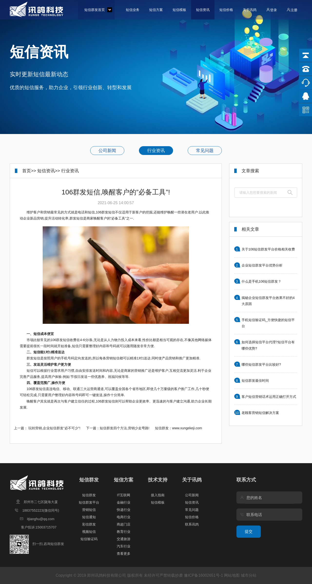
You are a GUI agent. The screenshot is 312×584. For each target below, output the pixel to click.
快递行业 (123, 510)
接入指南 (158, 495)
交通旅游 (123, 539)
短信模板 (179, 10)
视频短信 (89, 532)
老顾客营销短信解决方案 (260, 413)
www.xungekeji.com (187, 428)
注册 (292, 10)
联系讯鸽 (192, 524)
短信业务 (132, 10)
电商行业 (123, 517)
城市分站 (248, 575)
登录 (271, 10)
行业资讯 (156, 150)
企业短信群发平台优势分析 (262, 265)
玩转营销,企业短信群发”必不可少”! (54, 428)
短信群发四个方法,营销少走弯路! (124, 428)
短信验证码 (89, 539)
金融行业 (123, 502)
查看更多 (123, 553)
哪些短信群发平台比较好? (261, 364)
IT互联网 (123, 495)
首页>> (29, 170)
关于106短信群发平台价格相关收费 (268, 249)
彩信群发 (89, 524)
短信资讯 (203, 10)
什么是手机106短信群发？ (261, 281)
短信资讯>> (48, 170)
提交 (249, 531)
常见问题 (205, 150)
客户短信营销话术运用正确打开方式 (269, 397)
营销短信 (89, 510)
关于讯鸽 (249, 10)
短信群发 (89, 479)
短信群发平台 (89, 502)
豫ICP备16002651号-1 (203, 575)
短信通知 (89, 517)
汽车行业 (123, 546)
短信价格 (226, 10)
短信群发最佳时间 (255, 381)
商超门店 (123, 524)
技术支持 (157, 479)
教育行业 (123, 532)
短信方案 (156, 10)
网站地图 (232, 575)
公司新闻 (107, 150)
